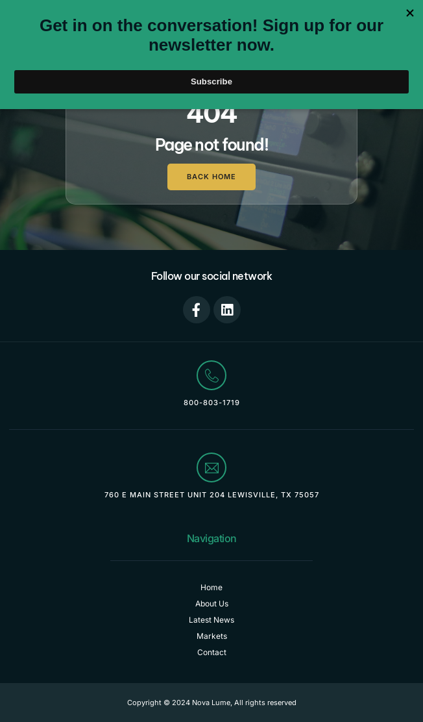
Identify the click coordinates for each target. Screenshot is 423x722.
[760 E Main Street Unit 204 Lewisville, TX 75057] (211, 467)
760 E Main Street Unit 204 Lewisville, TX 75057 (211, 494)
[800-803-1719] (211, 375)
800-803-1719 (212, 402)
